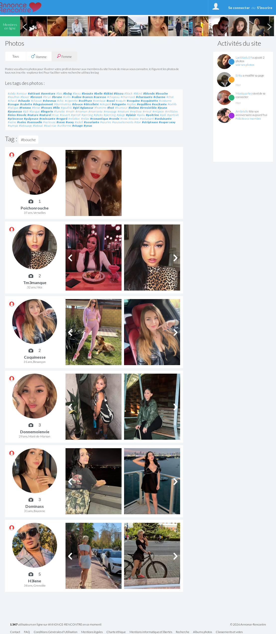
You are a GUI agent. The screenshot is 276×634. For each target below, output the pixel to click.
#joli (25, 111)
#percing (87, 115)
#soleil (79, 122)
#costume (165, 101)
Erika (239, 75)
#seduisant (147, 118)
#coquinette (149, 101)
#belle (98, 93)
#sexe (61, 122)
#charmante (144, 97)
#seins (21, 122)
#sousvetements (122, 122)
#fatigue (13, 107)
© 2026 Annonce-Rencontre (248, 624)
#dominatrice (62, 104)
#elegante (119, 104)
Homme (39, 56)
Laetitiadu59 (244, 57)
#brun (47, 97)
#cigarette (71, 101)
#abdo (11, 93)
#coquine (133, 101)
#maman (81, 111)
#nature (32, 115)
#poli (163, 115)
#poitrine (152, 115)
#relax (85, 118)
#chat (170, 97)
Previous (24, 26)
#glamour (86, 107)
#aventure (48, 93)
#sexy (70, 122)
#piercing (110, 115)
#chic (60, 101)
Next (269, 26)
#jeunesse (15, 111)
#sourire (105, 122)
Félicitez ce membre (248, 118)
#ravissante (47, 118)
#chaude (24, 101)
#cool (111, 101)
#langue (34, 111)
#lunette (59, 111)
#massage (110, 111)
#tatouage (25, 125)
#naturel (45, 115)
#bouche (162, 93)
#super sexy (167, 122)
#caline (76, 97)
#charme (159, 97)
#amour (21, 93)
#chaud (12, 101)
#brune (57, 97)
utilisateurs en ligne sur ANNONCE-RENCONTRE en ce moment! (56, 624)
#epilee (131, 104)
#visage (77, 125)
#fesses (46, 107)
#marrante (95, 111)
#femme (25, 107)
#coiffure (85, 101)
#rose (124, 118)
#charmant (128, 97)
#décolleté (91, 104)
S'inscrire (264, 7)
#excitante (159, 104)
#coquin (121, 101)
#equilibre (144, 104)
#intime (134, 107)
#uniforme (64, 125)
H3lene (34, 580)
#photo (98, 115)
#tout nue (50, 125)
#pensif (75, 115)
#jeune (162, 107)
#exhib (172, 104)
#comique (99, 101)
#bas (59, 93)
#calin (67, 97)
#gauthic (66, 107)
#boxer (24, 97)
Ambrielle (242, 111)
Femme (64, 56)
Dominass (34, 506)
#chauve (36, 101)
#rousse (134, 118)
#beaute (87, 93)
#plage (121, 115)
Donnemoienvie (34, 431)
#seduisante (163, 118)
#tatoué (38, 125)
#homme (100, 107)
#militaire (171, 111)
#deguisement (43, 104)
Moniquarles (244, 93)
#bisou (118, 93)
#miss (12, 115)
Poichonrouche (35, 208)
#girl (76, 107)
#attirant (34, 93)
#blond (138, 93)
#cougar (13, 104)
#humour (121, 107)
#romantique (99, 118)
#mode (21, 115)
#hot (110, 107)
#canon (87, 97)
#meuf (147, 111)
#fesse (36, 107)
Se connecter (239, 7)
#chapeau (113, 97)
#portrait (173, 115)
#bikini (108, 93)
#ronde (114, 118)
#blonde (149, 93)
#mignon (158, 111)
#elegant (105, 104)
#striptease (150, 122)
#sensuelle (34, 122)
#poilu (141, 115)
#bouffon (13, 97)
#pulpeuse (31, 118)
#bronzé (36, 97)
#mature (123, 111)
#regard (61, 118)
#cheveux (49, 101)
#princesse (15, 118)
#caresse (100, 97)
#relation (74, 118)
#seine (12, 122)
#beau (77, 93)
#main (70, 111)
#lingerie (47, 111)
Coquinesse (35, 357)
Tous (15, 56)
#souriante (91, 122)
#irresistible (148, 107)
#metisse (136, 111)
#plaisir (131, 115)
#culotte (26, 104)
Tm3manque (34, 282)
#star (137, 122)
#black (128, 93)
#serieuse (49, 122)
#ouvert (65, 115)
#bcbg (67, 93)
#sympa (13, 125)
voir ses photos (245, 65)
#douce (77, 104)
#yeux (88, 125)
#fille (56, 107)
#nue (55, 115)
